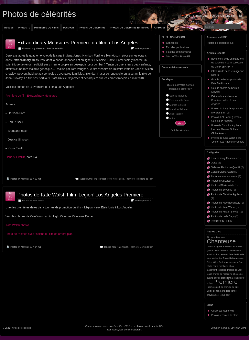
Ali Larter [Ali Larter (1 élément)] (211, 237)
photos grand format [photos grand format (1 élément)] (223, 278)
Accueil (8, 27)
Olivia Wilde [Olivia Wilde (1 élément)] (212, 262)
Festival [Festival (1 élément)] (228, 246)
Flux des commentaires (178, 51)
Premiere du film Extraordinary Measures (31, 95)
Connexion (172, 42)
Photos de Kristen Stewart (225, 211)
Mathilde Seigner (178, 109)
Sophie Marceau (178, 95)
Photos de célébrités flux (220, 42)
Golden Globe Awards (223, 171)
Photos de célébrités (39, 14)
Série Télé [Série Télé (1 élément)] (225, 291)
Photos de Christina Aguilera (226, 194)
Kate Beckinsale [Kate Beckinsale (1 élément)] (236, 254)
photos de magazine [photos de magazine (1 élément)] (222, 274)
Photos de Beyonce (221, 189)
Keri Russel (118, 179)
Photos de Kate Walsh (33, 200)
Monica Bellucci (177, 105)
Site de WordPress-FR (178, 56)
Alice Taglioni (176, 113)
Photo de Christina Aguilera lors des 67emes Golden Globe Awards (226, 129)
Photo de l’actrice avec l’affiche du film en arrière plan (39, 233)
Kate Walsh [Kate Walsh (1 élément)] (212, 258)
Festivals (68, 27)
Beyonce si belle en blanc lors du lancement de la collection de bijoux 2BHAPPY (227, 62)
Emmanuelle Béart (179, 100)
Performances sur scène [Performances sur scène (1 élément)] (231, 262)
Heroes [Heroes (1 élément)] (224, 254)
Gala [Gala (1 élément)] (239, 246)
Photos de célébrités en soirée (129, 27)
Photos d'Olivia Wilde (222, 185)
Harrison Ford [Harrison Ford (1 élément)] (213, 254)
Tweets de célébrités (92, 27)
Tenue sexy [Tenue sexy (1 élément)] (224, 295)
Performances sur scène (224, 176)
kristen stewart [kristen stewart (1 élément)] (237, 258)
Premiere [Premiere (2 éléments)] (225, 281)
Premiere (130, 179)
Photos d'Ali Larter (221, 180)
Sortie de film (146, 247)
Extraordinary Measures (34, 48)
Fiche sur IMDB (15, 157)
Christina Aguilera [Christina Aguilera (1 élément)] (215, 246)
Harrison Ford (105, 179)
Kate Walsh (122, 247)
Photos (24, 28)
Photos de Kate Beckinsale (225, 202)
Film (95, 179)
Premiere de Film (55, 48)
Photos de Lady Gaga (223, 216)
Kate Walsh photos (17, 225)
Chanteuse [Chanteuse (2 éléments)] (221, 241)
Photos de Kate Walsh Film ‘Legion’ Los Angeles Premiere (80, 194)
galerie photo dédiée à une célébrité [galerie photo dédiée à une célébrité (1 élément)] (224, 250)
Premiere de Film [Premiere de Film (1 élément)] (215, 287)
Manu (24, 179)
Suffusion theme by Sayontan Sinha (228, 328)
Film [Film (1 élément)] (235, 246)
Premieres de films (46, 27)
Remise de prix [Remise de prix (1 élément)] (231, 287)
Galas (214, 162)
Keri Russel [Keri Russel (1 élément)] (223, 258)
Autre (172, 118)
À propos (160, 27)
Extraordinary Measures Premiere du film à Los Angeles (77, 42)
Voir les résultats (180, 130)
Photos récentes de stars (224, 315)
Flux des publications (177, 47)
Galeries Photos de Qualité (225, 167)
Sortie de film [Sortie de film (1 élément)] (213, 291)
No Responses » (143, 48)
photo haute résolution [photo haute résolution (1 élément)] (217, 266)
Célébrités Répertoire (222, 310)
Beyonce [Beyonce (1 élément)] (220, 237)
